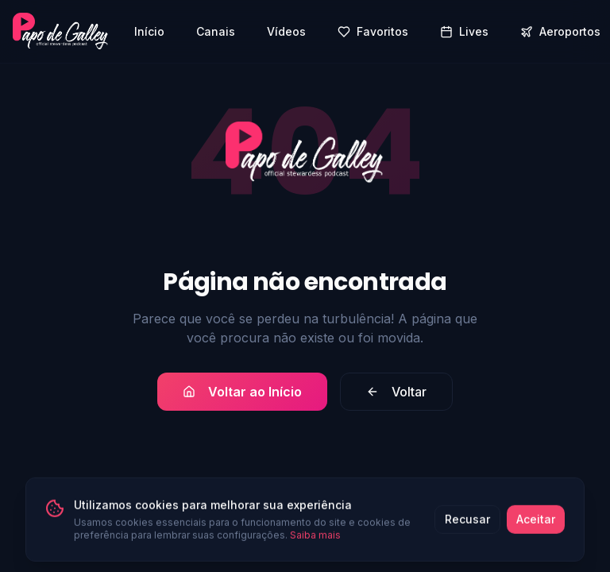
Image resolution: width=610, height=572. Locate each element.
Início (149, 31)
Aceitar (535, 523)
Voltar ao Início (242, 392)
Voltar (396, 392)
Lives (464, 31)
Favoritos (373, 31)
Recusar (467, 523)
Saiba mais (315, 539)
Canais (215, 31)
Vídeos (286, 31)
